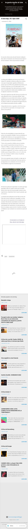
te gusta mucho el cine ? (14, 3)
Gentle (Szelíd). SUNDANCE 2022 (11, 375)
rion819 (17, 519)
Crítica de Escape (6, 446)
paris (6, 256)
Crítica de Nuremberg (7, 429)
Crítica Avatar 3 (6, 392)
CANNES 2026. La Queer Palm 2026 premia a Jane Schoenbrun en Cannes (11, 464)
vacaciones (11, 256)
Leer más (24, 312)
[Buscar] (26, 3)
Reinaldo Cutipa (6, 300)
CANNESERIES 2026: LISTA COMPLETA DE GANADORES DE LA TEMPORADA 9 (11, 410)
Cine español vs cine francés (9, 358)
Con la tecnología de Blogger (14, 517)
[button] (26, 19)
